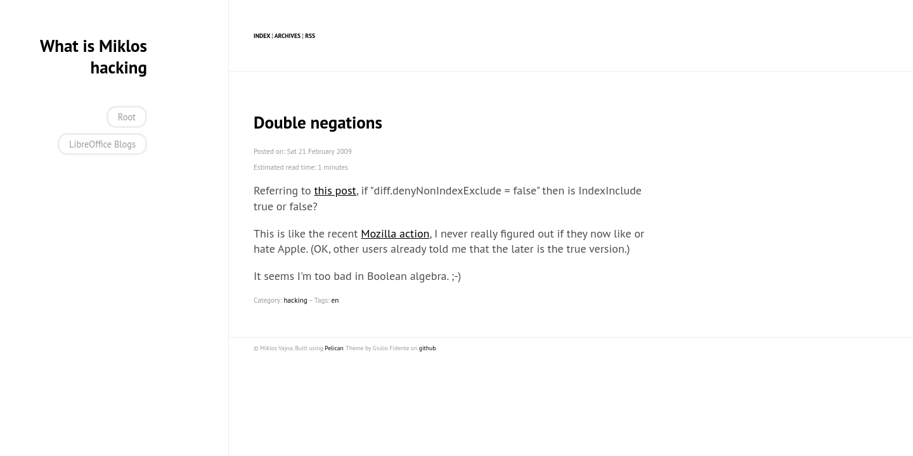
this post (335, 190)
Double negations (318, 122)
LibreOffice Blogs (102, 144)
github (427, 348)
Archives (288, 36)
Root (127, 117)
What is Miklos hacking (93, 56)
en (335, 300)
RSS (310, 36)
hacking (295, 300)
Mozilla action (395, 233)
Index (262, 36)
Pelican (334, 348)
